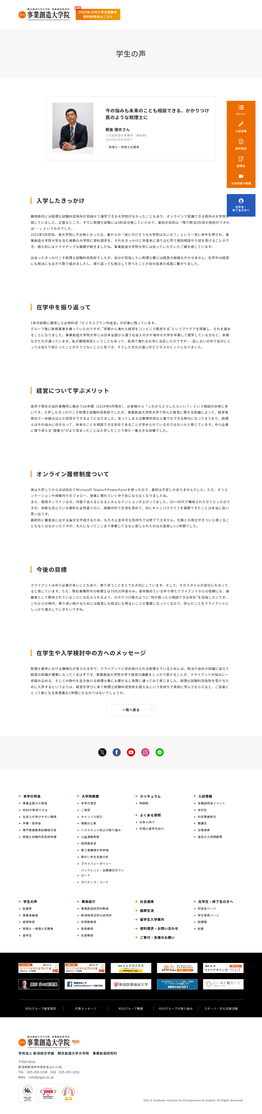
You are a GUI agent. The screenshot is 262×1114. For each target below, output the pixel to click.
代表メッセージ (86, 1008)
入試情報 (241, 131)
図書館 (202, 922)
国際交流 (147, 910)
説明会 (241, 166)
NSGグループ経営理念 (40, 1008)
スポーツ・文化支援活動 (221, 1008)
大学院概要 (90, 796)
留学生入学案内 (152, 919)
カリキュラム (150, 796)
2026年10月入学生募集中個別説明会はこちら (98, 14)
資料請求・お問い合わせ (159, 928)
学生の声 (30, 901)
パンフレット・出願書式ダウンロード (102, 872)
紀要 (201, 928)
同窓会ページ (207, 908)
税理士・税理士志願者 (124, 147)
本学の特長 (32, 796)
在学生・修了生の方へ (241, 208)
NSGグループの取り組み (176, 1008)
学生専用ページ (208, 915)
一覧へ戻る (131, 709)
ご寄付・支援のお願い (157, 937)
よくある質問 (150, 815)
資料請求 (241, 148)
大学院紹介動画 (241, 183)
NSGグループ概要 (131, 1008)
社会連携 (147, 901)
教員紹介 (89, 901)
